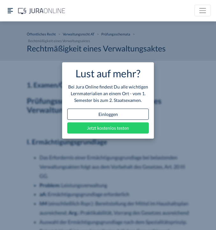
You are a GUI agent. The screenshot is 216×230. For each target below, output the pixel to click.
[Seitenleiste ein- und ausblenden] (10, 11)
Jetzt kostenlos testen (108, 128)
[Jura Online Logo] (42, 11)
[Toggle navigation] (202, 10)
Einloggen (108, 114)
